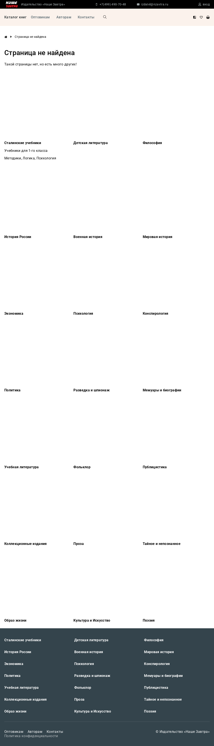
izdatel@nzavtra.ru (154, 4)
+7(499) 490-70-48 (113, 4)
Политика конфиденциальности (31, 736)
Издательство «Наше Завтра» (43, 4)
